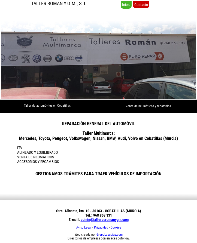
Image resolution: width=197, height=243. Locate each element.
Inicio (126, 4)
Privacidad (101, 227)
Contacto (141, 4)
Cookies (116, 227)
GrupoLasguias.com (109, 234)
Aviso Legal (84, 227)
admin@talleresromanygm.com (105, 219)
